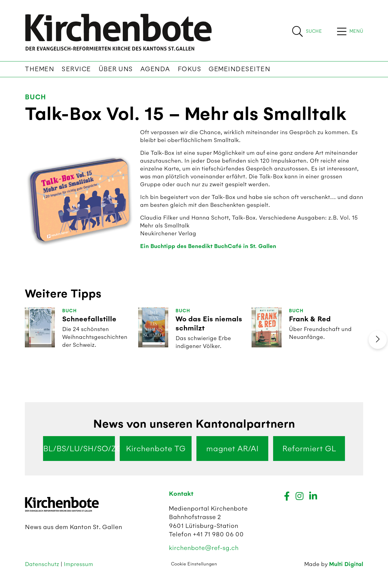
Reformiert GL (309, 448)
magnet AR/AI (232, 448)
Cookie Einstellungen (194, 564)
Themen (39, 69)
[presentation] (378, 340)
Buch (35, 97)
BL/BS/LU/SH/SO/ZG (79, 448)
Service (76, 69)
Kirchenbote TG (156, 448)
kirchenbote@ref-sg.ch (204, 547)
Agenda (155, 69)
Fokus (189, 69)
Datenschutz (43, 564)
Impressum (78, 564)
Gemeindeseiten (239, 69)
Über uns (116, 69)
